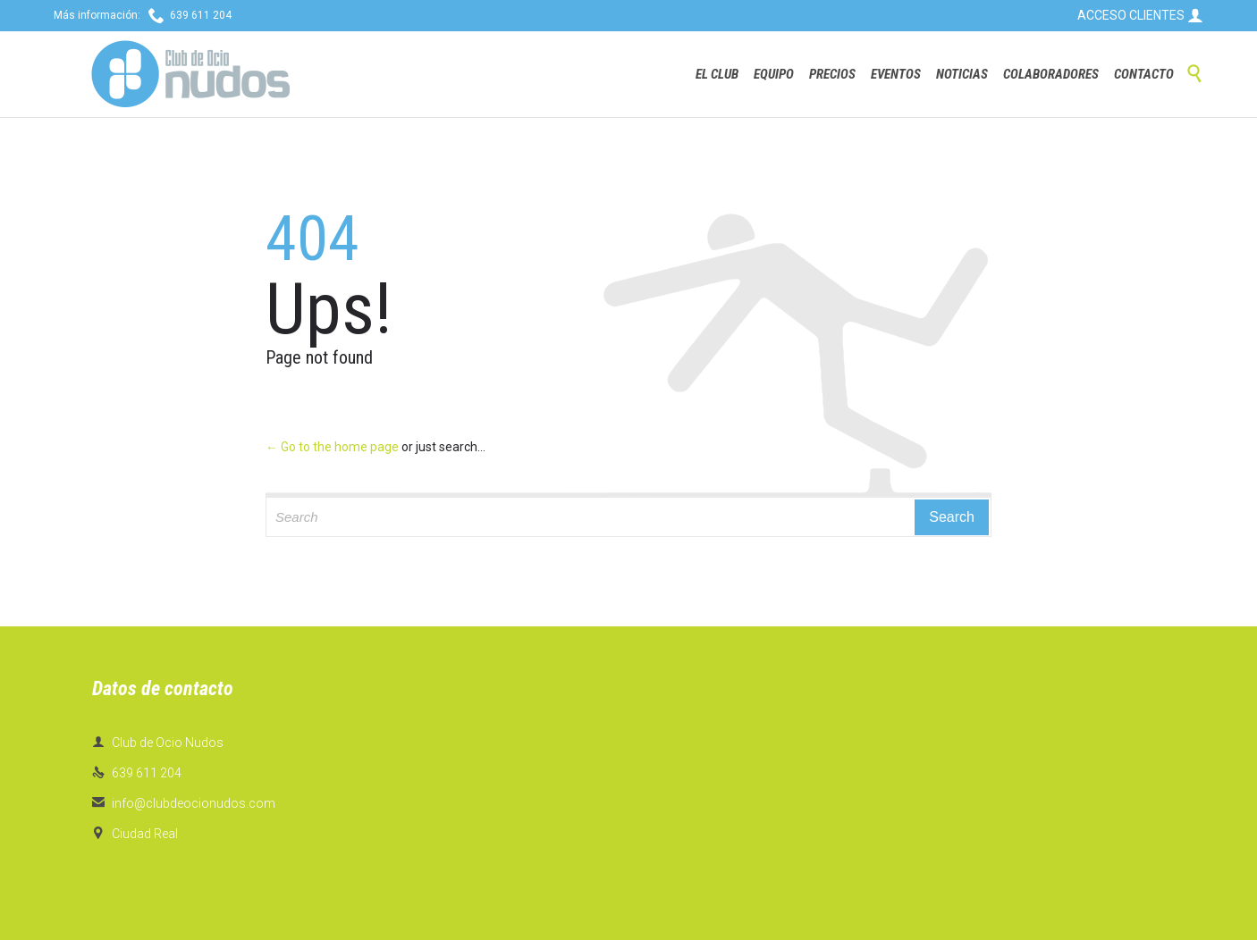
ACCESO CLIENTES (1140, 15)
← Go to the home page (332, 447)
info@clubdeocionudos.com (183, 803)
